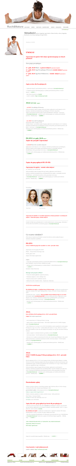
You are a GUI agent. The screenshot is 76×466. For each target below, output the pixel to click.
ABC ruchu (38, 27)
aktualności (9, 460)
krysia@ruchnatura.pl (58, 88)
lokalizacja (58, 27)
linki (68, 460)
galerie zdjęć (45, 27)
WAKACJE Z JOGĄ (11, 462)
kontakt (40, 94)
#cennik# (55, 333)
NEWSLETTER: (42, 462)
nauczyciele (31, 460)
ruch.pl (65, 29)
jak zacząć (27, 27)
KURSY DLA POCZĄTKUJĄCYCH (27, 462)
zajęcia (52, 27)
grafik (32, 27)
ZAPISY (33, 92)
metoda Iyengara (55, 460)
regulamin (65, 27)
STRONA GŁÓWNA (65, 462)
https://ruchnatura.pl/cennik (41, 96)
